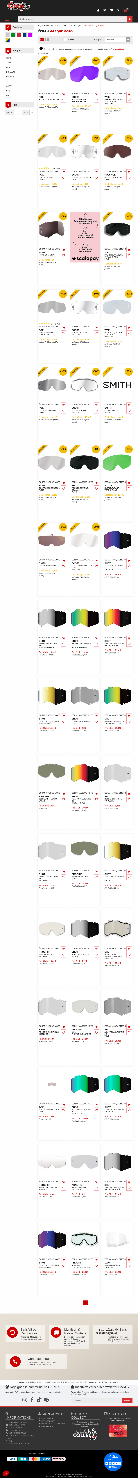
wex (8, 95)
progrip (10, 77)
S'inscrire (127, 1401)
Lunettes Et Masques (72, 26)
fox (8, 67)
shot (9, 86)
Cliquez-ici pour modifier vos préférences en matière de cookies (69, 1476)
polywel (10, 72)
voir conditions (118, 49)
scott (9, 81)
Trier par (97, 39)
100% (8, 58)
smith (9, 91)
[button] (5, 1473)
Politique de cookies (18, 1444)
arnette (10, 63)
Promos (70, 39)
